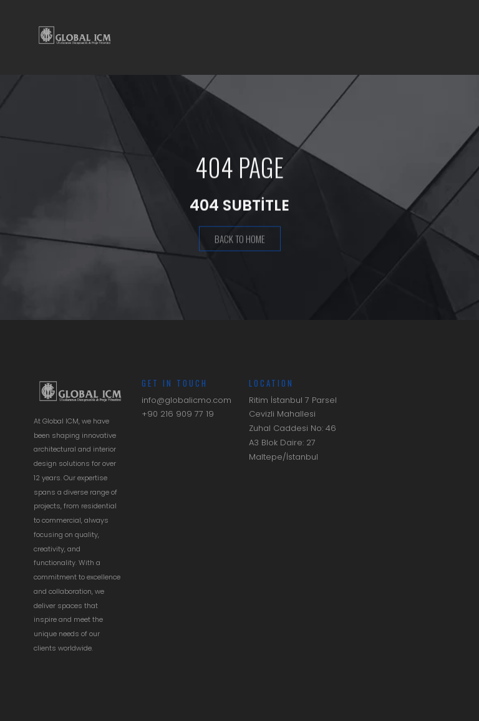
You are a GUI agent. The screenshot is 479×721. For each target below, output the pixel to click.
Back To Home (240, 239)
